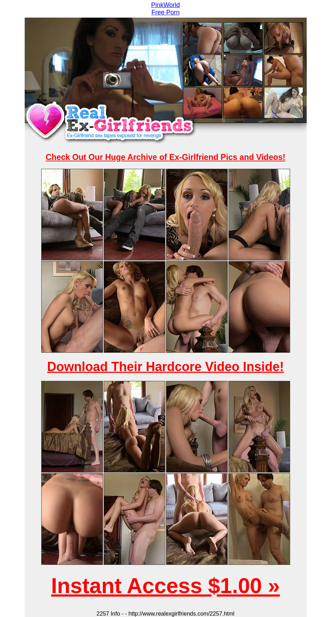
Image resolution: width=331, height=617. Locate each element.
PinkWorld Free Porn (165, 8)
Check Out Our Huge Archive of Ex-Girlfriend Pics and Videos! (166, 157)
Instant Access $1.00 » (165, 586)
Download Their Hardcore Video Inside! (165, 366)
